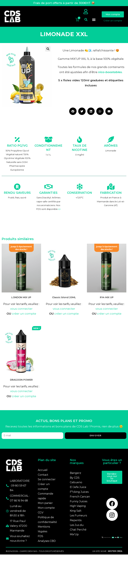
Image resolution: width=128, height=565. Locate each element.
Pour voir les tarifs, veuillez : (21, 307)
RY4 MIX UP (107, 300)
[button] (86, 22)
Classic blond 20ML (64, 300)
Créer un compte (113, 22)
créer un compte (24, 316)
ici (59, 212)
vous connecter (21, 311)
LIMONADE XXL (64, 37)
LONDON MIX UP (21, 300)
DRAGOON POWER (21, 382)
